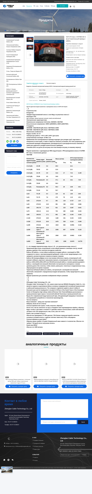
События (46, 6)
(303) (12, 55)
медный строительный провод (51, 333)
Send (83, 422)
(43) (13, 98)
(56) (14, 80)
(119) (13, 61)
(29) (13, 102)
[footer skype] (8, 460)
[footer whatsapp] (4, 460)
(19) (13, 121)
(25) (14, 85)
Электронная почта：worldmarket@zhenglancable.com (17, 446)
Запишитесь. (85, 454)
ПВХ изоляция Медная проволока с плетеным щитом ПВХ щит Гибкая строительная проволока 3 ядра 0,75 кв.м (46, 381)
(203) (13, 50)
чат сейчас (62, 6)
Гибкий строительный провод (34, 333)
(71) (13, 106)
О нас (41, 6)
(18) (13, 111)
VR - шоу (35, 6)
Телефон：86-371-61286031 (11, 443)
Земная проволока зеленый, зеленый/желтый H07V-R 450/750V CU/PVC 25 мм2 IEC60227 (74, 380)
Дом (24, 6)
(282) (13, 45)
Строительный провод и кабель (24, 30)
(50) (12, 40)
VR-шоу (53, 6)
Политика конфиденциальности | (14, 467)
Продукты (29, 6)
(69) (12, 75)
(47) (14, 71)
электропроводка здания (66, 333)
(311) (13, 67)
